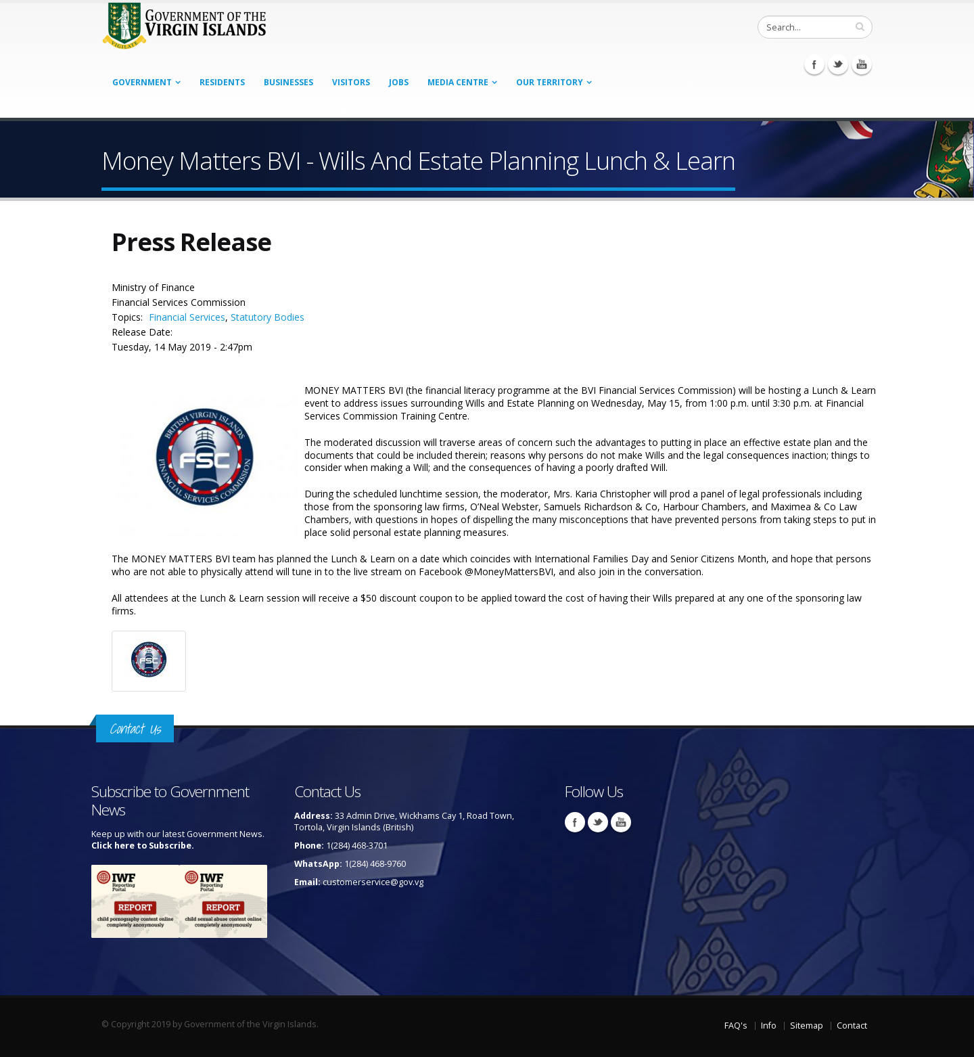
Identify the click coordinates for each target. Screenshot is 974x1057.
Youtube (862, 64)
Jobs (399, 82)
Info (768, 1025)
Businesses (288, 82)
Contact (852, 1025)
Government (142, 82)
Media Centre (457, 82)
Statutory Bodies (267, 317)
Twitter (838, 64)
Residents (222, 82)
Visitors (351, 82)
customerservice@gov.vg (373, 882)
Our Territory (549, 82)
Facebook (814, 64)
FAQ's (735, 1025)
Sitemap (806, 1025)
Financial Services (187, 317)
